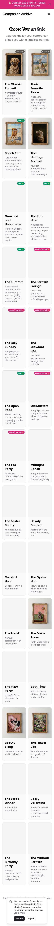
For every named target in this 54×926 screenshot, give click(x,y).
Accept (19, 918)
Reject (31, 918)
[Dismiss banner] (50, 4)
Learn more (19, 912)
